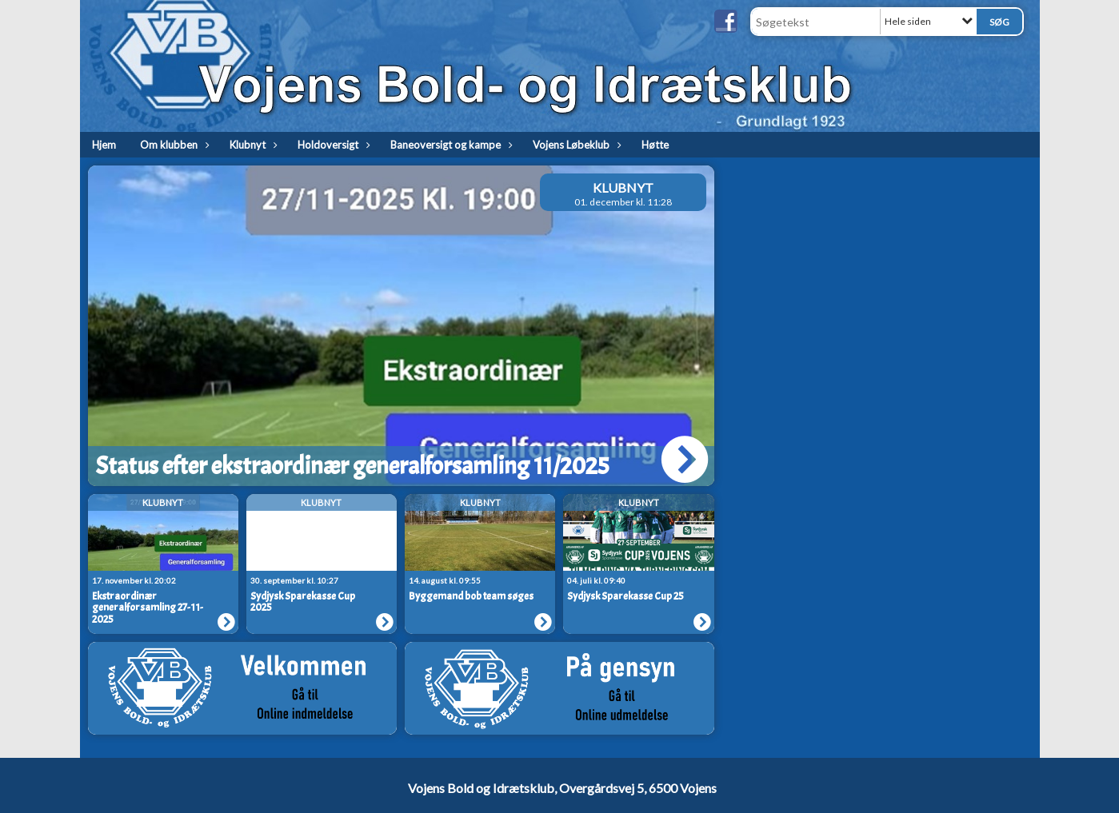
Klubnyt (252, 144)
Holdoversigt (332, 144)
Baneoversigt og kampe (449, 144)
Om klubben (173, 144)
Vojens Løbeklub (575, 144)
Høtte (655, 144)
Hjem (104, 144)
